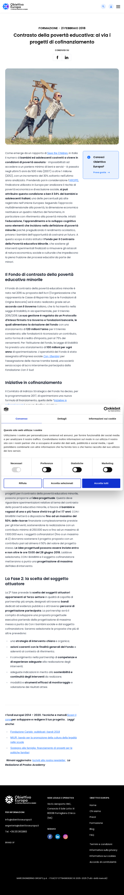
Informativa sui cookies (103, 856)
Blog (92, 829)
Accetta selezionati (62, 483)
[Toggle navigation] (118, 6)
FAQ (92, 835)
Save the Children (57, 153)
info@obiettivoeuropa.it (18, 819)
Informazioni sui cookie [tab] (102, 418)
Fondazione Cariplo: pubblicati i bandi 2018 (35, 731)
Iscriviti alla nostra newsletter (49, 760)
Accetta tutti (101, 483)
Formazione (96, 823)
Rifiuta (22, 483)
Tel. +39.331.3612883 (16, 831)
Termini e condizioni (101, 844)
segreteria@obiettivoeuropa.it (22, 825)
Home (93, 805)
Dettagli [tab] (62, 418)
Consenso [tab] (21, 418)
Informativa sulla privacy (103, 850)
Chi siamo (95, 811)
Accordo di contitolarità (103, 862)
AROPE (73, 180)
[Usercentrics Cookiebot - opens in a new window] (106, 409)
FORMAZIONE (48, 28)
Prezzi (93, 817)
